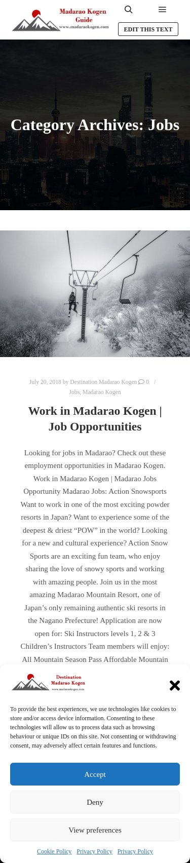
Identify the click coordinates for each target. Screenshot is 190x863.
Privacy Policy (94, 851)
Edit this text (148, 29)
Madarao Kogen (102, 392)
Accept (94, 774)
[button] (175, 683)
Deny (95, 802)
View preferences (94, 830)
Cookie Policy (54, 851)
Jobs (74, 392)
